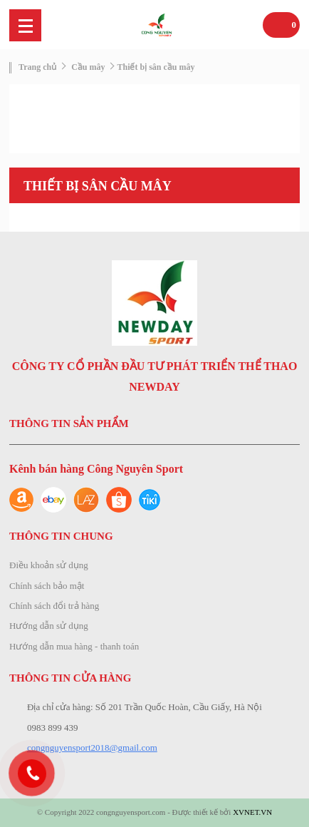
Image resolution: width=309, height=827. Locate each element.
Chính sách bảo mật (46, 585)
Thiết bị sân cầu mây (155, 67)
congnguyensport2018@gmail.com (92, 747)
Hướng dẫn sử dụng (48, 625)
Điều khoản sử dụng (48, 565)
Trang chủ (37, 67)
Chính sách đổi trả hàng (54, 605)
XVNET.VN (252, 812)
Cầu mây (88, 67)
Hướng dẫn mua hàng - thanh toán (74, 646)
